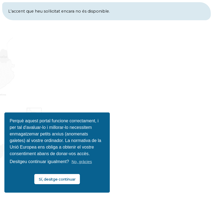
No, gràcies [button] (82, 162)
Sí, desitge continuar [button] (57, 179)
